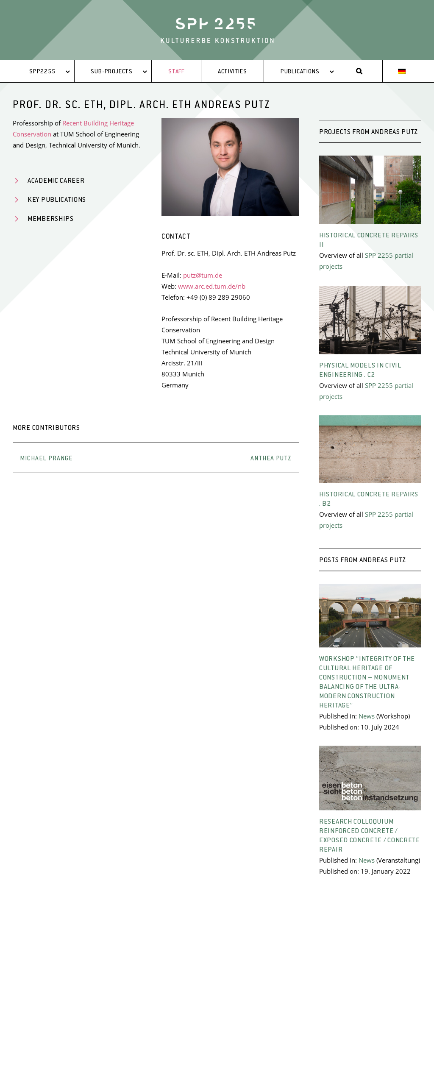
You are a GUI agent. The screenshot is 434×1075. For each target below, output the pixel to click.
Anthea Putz (271, 459)
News (367, 722)
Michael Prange (46, 459)
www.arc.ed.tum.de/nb (211, 286)
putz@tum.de (202, 275)
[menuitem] (402, 71)
